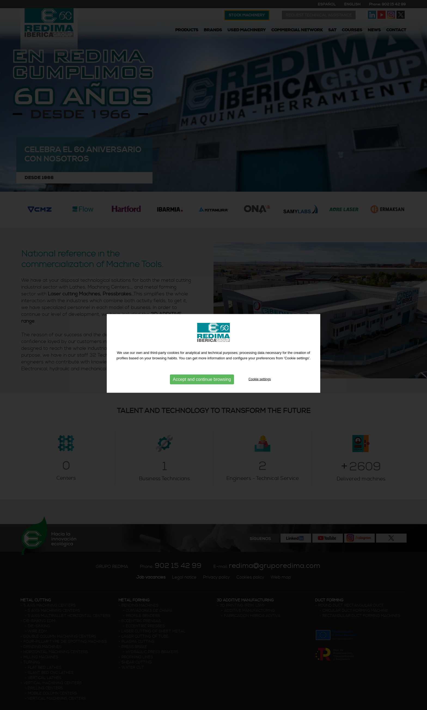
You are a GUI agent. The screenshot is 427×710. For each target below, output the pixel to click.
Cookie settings (259, 378)
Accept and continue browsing (202, 377)
